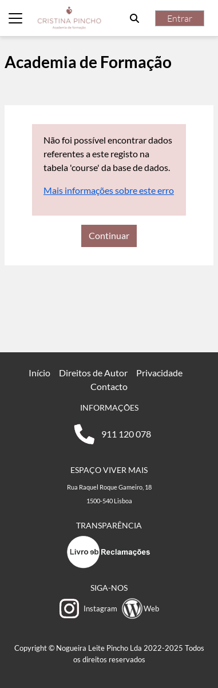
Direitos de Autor (93, 372)
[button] (134, 18)
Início (39, 372)
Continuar (109, 235)
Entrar (179, 18)
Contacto (109, 386)
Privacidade (159, 372)
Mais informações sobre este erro (108, 190)
